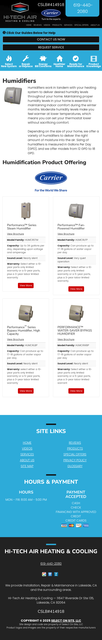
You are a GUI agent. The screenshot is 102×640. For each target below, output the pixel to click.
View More (26, 285)
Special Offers (81, 25)
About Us (95, 25)
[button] (51, 39)
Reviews (38, 25)
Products (57, 25)
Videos (47, 25)
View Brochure (15, 234)
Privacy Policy (75, 460)
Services (68, 25)
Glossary (74, 466)
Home (28, 25)
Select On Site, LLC (66, 620)
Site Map (27, 466)
